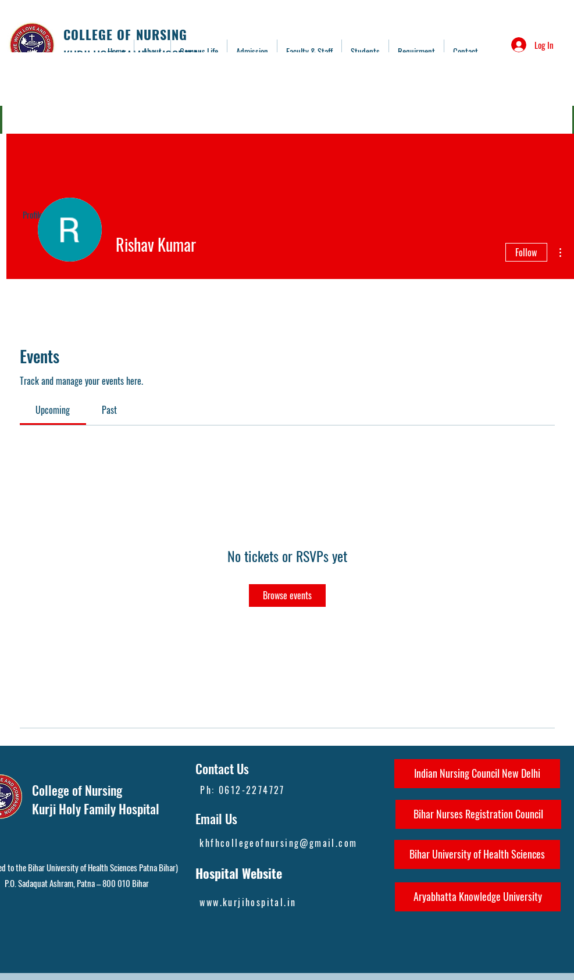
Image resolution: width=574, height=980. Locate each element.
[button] (309, 51)
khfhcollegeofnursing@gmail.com (278, 843)
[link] (52, 410)
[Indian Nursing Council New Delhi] (477, 773)
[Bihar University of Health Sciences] (477, 854)
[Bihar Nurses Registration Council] (478, 814)
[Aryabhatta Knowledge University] (478, 896)
